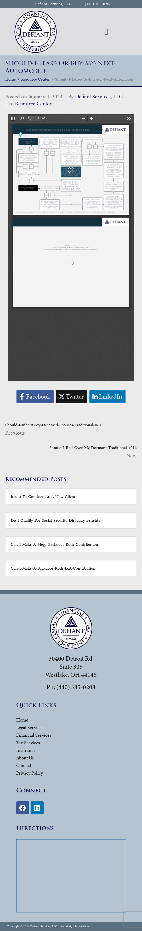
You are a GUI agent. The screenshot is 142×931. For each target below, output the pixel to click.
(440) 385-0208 (98, 4)
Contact (23, 765)
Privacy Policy (29, 773)
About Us (25, 757)
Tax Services (28, 742)
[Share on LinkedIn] (107, 396)
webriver (84, 926)
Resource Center (33, 103)
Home (22, 720)
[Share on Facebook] (35, 396)
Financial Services (33, 735)
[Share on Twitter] (71, 396)
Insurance (26, 750)
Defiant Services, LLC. (99, 96)
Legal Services (29, 727)
